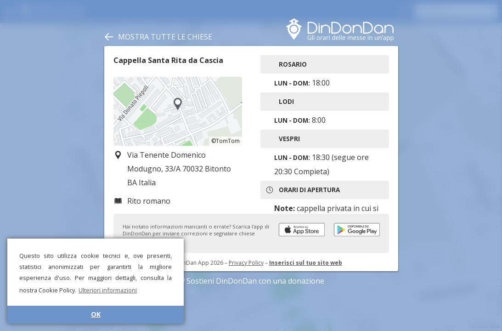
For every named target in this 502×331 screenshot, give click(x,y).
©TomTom (225, 141)
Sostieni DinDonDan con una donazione (251, 281)
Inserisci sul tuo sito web (305, 263)
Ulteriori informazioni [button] (108, 290)
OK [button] (96, 314)
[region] (177, 111)
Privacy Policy (246, 263)
